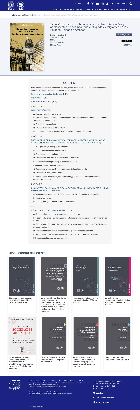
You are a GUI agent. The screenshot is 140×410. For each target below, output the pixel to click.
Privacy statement (101, 402)
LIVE (78, 4)
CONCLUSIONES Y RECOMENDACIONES (49, 210)
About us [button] (57, 9)
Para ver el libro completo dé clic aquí (46, 94)
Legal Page (55, 45)
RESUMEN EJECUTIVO (41, 102)
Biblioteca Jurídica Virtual (22, 15)
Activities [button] (99, 9)
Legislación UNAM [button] (123, 9)
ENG (124, 4)
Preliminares (36, 98)
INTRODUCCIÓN (38, 110)
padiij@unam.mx (67, 394)
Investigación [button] (68, 9)
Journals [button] (89, 9)
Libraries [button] (79, 9)
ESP (118, 4)
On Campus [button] (109, 9)
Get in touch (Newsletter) (103, 398)
